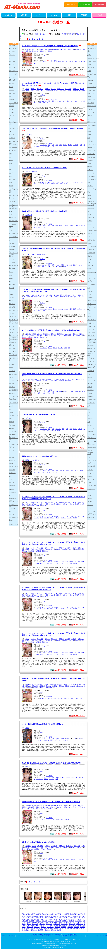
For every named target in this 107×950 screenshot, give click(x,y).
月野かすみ (46, 335)
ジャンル (54, 15)
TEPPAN (89, 115)
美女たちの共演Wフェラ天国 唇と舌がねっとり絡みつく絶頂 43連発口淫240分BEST (51, 330)
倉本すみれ (79, 335)
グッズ (99, 15)
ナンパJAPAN (91, 176)
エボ (10, 192)
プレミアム (90, 329)
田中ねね (47, 89)
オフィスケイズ (13, 233)
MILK (89, 415)
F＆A (10, 182)
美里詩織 (28, 51)
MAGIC (89, 377)
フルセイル (90, 323)
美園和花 (24, 807)
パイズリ (73, 182)
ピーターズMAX (92, 230)
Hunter (89, 224)
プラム (89, 310)
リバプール (90, 473)
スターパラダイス (13, 496)
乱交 (57, 183)
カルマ (11, 272)
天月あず (28, 254)
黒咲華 (36, 337)
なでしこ (90, 170)
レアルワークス (91, 486)
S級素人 (11, 163)
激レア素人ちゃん (13, 358)
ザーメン (53, 146)
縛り (49, 391)
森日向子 (33, 847)
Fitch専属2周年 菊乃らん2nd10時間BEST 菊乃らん (39, 414)
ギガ (10, 281)
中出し (71, 62)
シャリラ (11, 450)
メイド (69, 740)
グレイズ (11, 329)
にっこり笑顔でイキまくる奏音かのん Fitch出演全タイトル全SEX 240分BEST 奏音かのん (53, 128)
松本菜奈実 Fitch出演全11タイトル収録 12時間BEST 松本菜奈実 (44, 211)
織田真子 (61, 502)
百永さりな (67, 807)
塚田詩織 (26, 90)
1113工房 (11, 115)
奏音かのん (28, 134)
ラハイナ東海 (91, 466)
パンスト (46, 518)
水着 (71, 265)
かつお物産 (12, 262)
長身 (63, 429)
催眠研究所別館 (13, 390)
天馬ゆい (44, 254)
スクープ (11, 489)
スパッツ (46, 740)
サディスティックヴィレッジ (13, 397)
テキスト (43, 34)
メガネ (80, 101)
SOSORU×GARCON (92, 58)
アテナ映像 (12, 80)
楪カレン (42, 297)
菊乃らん (34, 49)
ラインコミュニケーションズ (91, 464)
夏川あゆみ (35, 686)
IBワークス (12, 55)
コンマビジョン (13, 380)
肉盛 (88, 182)
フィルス (90, 291)
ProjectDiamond (91, 332)
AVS (10, 157)
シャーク (11, 441)
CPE (10, 291)
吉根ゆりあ (34, 90)
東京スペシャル (91, 122)
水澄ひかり (50, 51)
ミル (88, 412)
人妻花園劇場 (91, 253)
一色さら (71, 504)
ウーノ (11, 131)
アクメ (48, 393)
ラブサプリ (74, 935)
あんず (11, 96)
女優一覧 (24, 15)
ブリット (90, 313)
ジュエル (11, 457)
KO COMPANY (13, 348)
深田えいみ (54, 502)
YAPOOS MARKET (90, 451)
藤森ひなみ (45, 505)
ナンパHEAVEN (91, 179)
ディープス (90, 103)
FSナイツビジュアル (13, 189)
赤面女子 (11, 514)
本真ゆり (28, 171)
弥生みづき (48, 49)
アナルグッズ (39, 935)
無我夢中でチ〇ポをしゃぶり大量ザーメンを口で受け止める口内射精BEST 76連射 (51, 802)
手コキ (47, 146)
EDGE (10, 176)
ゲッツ (11, 361)
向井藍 (34, 334)
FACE (89, 294)
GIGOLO (11, 422)
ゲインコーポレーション (13, 352)
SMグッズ (46, 935)
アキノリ (11, 64)
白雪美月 (42, 687)
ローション (74, 101)
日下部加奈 (41, 295)
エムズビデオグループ (13, 205)
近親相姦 (75, 145)
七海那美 (28, 49)
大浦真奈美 (34, 379)
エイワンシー (13, 150)
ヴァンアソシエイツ (13, 122)
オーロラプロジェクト (13, 224)
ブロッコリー (91, 336)
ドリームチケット (91, 151)
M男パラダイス (13, 202)
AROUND (11, 90)
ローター (27, 935)
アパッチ (11, 83)
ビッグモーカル (91, 246)
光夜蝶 (11, 367)
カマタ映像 (12, 269)
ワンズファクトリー (91, 515)
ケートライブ (13, 355)
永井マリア (25, 335)
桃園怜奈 (34, 171)
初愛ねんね (60, 89)
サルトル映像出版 (13, 403)
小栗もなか (73, 297)
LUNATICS (90, 479)
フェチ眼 (90, 297)
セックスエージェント (13, 518)
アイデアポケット (13, 52)
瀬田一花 (72, 847)
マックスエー (91, 380)
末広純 (39, 254)
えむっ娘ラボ (13, 208)
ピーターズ (90, 227)
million (89, 409)
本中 (88, 355)
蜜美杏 (62, 295)
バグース (90, 198)
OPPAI (11, 230)
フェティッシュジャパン (91, 304)
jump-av (11, 454)
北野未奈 (40, 49)
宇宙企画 (11, 135)
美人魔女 (90, 243)
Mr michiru (90, 396)
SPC (10, 170)
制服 (44, 102)
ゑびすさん (12, 179)
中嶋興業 (90, 160)
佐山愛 (53, 504)
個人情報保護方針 (56, 934)
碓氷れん (28, 504)
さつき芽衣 (40, 847)
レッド (89, 495)
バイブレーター (20, 935)
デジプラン (90, 112)
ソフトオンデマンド (91, 62)
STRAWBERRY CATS (13, 499)
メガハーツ (90, 428)
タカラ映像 (90, 68)
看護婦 (56, 516)
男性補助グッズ (67, 935)
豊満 (59, 62)
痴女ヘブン (90, 93)
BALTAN (89, 221)
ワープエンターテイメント (91, 512)
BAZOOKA (90, 208)
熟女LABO (12, 470)
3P (47, 102)
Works (89, 508)
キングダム (12, 304)
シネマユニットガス (13, 435)
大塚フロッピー (13, 221)
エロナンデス (13, 217)
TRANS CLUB (91, 147)
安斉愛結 (35, 687)
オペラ (11, 240)
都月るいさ (31, 808)
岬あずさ (75, 334)
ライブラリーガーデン (91, 461)
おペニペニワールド (13, 237)
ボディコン (59, 740)
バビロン (90, 211)
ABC (10, 154)
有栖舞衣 (54, 686)
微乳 (39, 393)
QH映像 (11, 294)
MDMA (11, 211)
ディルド (33, 935)
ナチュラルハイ (91, 166)
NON (88, 192)
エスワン (11, 173)
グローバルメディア (13, 333)
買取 (75, 934)
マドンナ (42, 55)
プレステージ (91, 326)
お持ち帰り (12, 243)
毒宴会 (89, 131)
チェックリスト (85, 4)
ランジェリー (89, 935)
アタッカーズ (13, 74)
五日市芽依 (49, 295)
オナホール (4, 935)
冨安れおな (76, 89)
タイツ (40, 102)
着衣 (41, 518)
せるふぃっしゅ (13, 524)
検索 (69, 15)
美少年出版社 (91, 240)
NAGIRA (89, 163)
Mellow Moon (91, 444)
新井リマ (72, 335)
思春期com (12, 425)
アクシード (12, 68)
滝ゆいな (48, 686)
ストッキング (78, 62)
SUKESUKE (12, 492)
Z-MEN (11, 521)
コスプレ (50, 516)
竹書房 (89, 71)
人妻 (53, 391)
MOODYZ (90, 418)
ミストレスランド (91, 400)
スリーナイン (13, 511)
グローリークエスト (13, 339)
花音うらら (32, 335)
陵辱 (60, 391)
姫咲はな (52, 807)
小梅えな (80, 918)
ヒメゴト (90, 262)
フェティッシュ (91, 300)
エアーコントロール (13, 141)
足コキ (38, 227)
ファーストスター (91, 272)
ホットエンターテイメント (91, 352)
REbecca (89, 498)
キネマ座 (11, 288)
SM (55, 430)
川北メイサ (71, 49)
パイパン (50, 62)
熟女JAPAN (12, 460)
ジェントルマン (13, 415)
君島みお (53, 334)
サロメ (11, 406)
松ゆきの (48, 379)
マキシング (90, 367)
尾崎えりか (55, 49)
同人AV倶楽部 (91, 125)
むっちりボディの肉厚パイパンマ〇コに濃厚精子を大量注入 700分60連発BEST (50, 46)
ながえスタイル (91, 157)
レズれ (89, 492)
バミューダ (90, 217)
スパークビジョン (13, 502)
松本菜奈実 (28, 215)
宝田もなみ (60, 334)
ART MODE (12, 45)
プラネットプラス (91, 307)
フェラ (42, 146)
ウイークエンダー (13, 129)
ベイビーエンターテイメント (91, 339)
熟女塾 (11, 463)
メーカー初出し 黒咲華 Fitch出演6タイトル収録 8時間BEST (43, 724)
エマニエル (12, 198)
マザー (89, 374)
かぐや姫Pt (12, 259)
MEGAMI (90, 431)
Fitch (41, 692)
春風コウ (47, 502)
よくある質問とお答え (67, 934)
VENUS (89, 233)
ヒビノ (89, 259)
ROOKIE (89, 476)
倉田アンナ (78, 49)
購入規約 (40, 934)
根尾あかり (35, 504)
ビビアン (90, 256)
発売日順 (71, 34)
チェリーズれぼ (91, 87)
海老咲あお (82, 90)
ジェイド (11, 409)
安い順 (78, 34)
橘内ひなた (79, 686)
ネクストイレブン (91, 189)
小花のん (73, 807)
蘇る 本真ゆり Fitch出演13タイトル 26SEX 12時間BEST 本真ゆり (44, 168)
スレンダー (65, 62)
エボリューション (13, 196)
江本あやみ (46, 381)
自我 (10, 419)
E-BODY (11, 106)
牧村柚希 (33, 502)
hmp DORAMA (13, 147)
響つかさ (42, 337)
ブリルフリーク (91, 320)
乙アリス (59, 335)
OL (41, 183)
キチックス (12, 284)
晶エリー (53, 89)
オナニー (44, 227)
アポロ (11, 87)
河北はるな (40, 502)
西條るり (28, 295)
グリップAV (12, 326)
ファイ (89, 275)
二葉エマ (81, 334)
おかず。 (11, 227)
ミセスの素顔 (91, 403)
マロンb (89, 387)
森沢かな (59, 684)
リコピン (90, 470)
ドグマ (89, 135)
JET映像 (11, 412)
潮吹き (75, 265)
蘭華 (67, 297)
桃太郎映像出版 (91, 447)
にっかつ (90, 186)
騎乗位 (70, 145)
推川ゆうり (63, 379)
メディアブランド (91, 441)
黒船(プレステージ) (13, 343)
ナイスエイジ (91, 154)
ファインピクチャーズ (91, 279)
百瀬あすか (39, 381)
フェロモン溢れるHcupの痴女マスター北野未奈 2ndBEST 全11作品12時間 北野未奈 (51, 763)
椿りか (34, 254)
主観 (44, 310)
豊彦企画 (90, 141)
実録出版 (11, 428)
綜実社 (89, 55)
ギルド (11, 300)
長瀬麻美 (28, 684)
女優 (49, 145)
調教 (60, 145)
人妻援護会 (90, 249)
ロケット (90, 505)
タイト (89, 64)
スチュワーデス (63, 516)
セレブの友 (90, 45)
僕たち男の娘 (91, 348)
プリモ (89, 316)
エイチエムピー (13, 144)
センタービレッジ (91, 49)
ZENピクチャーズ (91, 52)
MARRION (90, 390)
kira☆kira (11, 297)
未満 (88, 406)
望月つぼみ (78, 921)
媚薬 (60, 266)
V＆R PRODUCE (92, 284)
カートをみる (99, 4)
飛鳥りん (33, 89)
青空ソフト (12, 61)
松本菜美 (67, 502)
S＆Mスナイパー (13, 160)
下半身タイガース (13, 266)
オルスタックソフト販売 (13, 253)
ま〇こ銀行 (90, 358)
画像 (36, 34)
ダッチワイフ (12, 935)
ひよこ (89, 269)
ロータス (90, 501)
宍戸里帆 (68, 90)
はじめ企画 (90, 205)
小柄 (57, 101)
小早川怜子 (40, 684)
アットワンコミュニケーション (13, 78)
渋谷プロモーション (13, 438)
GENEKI (11, 364)
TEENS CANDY (91, 106)
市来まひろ (65, 847)
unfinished (11, 99)
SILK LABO (12, 473)
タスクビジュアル (91, 74)
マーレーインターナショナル (91, 365)
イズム (11, 109)
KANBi (11, 278)
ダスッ (89, 77)
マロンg (89, 393)
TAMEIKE (90, 80)
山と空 (89, 454)
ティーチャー (91, 99)
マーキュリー (91, 361)
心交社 (11, 479)
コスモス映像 (13, 374)
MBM (10, 214)
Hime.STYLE (91, 265)
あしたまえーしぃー (13, 71)
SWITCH (11, 482)
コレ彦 (11, 377)
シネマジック (13, 431)
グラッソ (11, 313)
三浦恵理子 (46, 805)
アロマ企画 (12, 93)
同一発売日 (54, 60)
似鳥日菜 (62, 90)
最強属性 (11, 383)
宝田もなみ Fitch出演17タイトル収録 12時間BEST (39, 456)
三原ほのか (42, 379)
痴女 (37, 146)
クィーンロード (13, 310)
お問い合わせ (71, 4)
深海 (10, 476)
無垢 (88, 422)
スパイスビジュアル (13, 505)
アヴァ (11, 58)
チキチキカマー (91, 90)
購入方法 (35, 934)
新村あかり (63, 49)
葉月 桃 (27, 379)
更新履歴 (84, 15)
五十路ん (11, 112)
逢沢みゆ (75, 90)
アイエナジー (13, 48)
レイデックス (91, 489)
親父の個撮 (12, 246)
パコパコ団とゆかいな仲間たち (91, 202)
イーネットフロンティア (13, 103)
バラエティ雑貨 (103, 935)
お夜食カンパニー (13, 250)
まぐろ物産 (90, 371)
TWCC (89, 96)
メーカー (39, 15)
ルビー (89, 482)
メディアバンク (91, 438)
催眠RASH (12, 393)
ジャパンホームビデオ (13, 445)
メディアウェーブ (91, 435)
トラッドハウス (91, 144)
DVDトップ (8, 15)
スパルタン (12, 508)
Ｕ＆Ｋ (89, 457)
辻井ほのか (56, 379)
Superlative (12, 485)
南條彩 (82, 504)
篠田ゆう (80, 295)
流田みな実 (49, 297)
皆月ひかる (68, 334)
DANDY (89, 83)
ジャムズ (11, 447)
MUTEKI (89, 425)
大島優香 (47, 846)
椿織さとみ (42, 51)
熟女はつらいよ (13, 466)
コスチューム (82, 935)
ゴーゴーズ (12, 371)
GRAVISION (12, 316)
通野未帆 (28, 334)
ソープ (56, 266)
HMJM (89, 214)
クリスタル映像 (13, 323)
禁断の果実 (12, 307)
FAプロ (11, 186)
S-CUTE (11, 166)
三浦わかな (35, 51)
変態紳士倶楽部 (91, 342)
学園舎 (11, 256)
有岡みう (73, 295)
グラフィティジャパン (13, 320)
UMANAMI (12, 138)
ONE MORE (90, 517)
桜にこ (27, 89)
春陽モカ (30, 337)
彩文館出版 (12, 387)
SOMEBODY (12, 399)
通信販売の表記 (47, 934)
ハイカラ (90, 195)
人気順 (64, 34)
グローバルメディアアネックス (13, 336)
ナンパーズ (90, 173)
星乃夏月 (36, 849)
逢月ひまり (55, 90)
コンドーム (59, 935)
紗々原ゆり (73, 805)
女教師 (71, 516)
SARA (23, 298)
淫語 (57, 145)
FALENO (89, 281)
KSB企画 (11, 345)
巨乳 (55, 62)
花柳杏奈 (48, 90)
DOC (88, 138)
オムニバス (43, 62)
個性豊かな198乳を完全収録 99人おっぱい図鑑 (38, 842)
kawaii (10, 275)
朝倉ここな (68, 89)
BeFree (89, 237)
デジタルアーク (91, 109)
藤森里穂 (39, 335)
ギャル (57, 738)
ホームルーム (91, 345)
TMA (88, 128)
